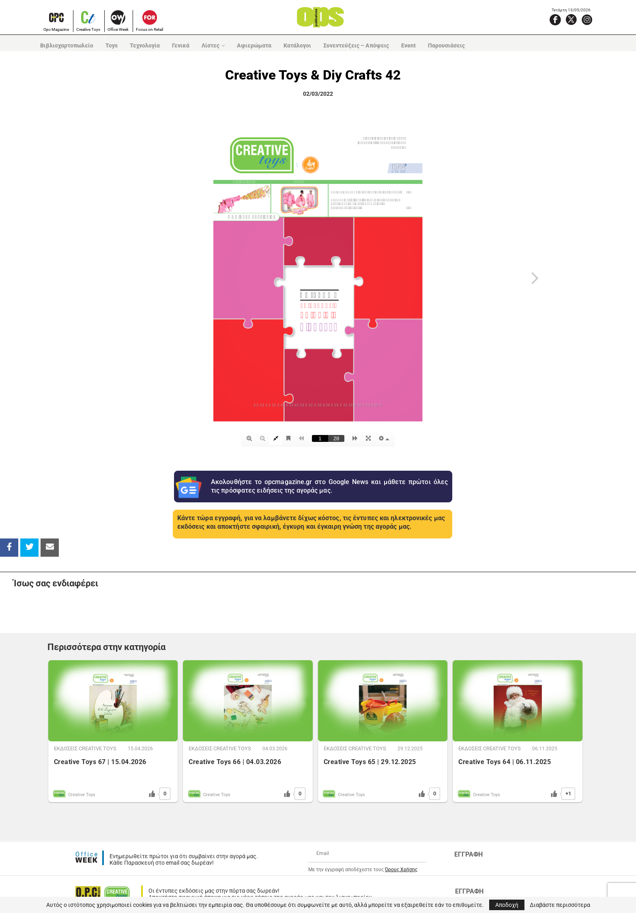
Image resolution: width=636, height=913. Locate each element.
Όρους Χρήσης (401, 869)
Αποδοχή (506, 905)
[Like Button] (152, 794)
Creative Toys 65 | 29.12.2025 (370, 762)
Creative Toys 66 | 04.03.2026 (235, 762)
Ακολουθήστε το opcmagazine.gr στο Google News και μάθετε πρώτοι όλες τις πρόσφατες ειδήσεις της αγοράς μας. (329, 486)
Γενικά (180, 45)
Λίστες (210, 45)
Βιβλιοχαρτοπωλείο (66, 45)
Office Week (118, 29)
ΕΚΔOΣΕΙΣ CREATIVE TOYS (85, 748)
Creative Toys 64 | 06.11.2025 (504, 762)
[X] (571, 19)
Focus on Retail (149, 29)
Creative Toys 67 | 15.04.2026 (100, 762)
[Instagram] (587, 19)
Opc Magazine (56, 29)
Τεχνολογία (145, 45)
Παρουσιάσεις (446, 45)
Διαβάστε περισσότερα (560, 905)
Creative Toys (88, 29)
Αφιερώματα (254, 45)
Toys (111, 45)
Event (408, 45)
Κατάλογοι (297, 45)
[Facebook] (555, 19)
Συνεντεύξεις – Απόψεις (356, 45)
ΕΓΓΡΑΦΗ (468, 854)
